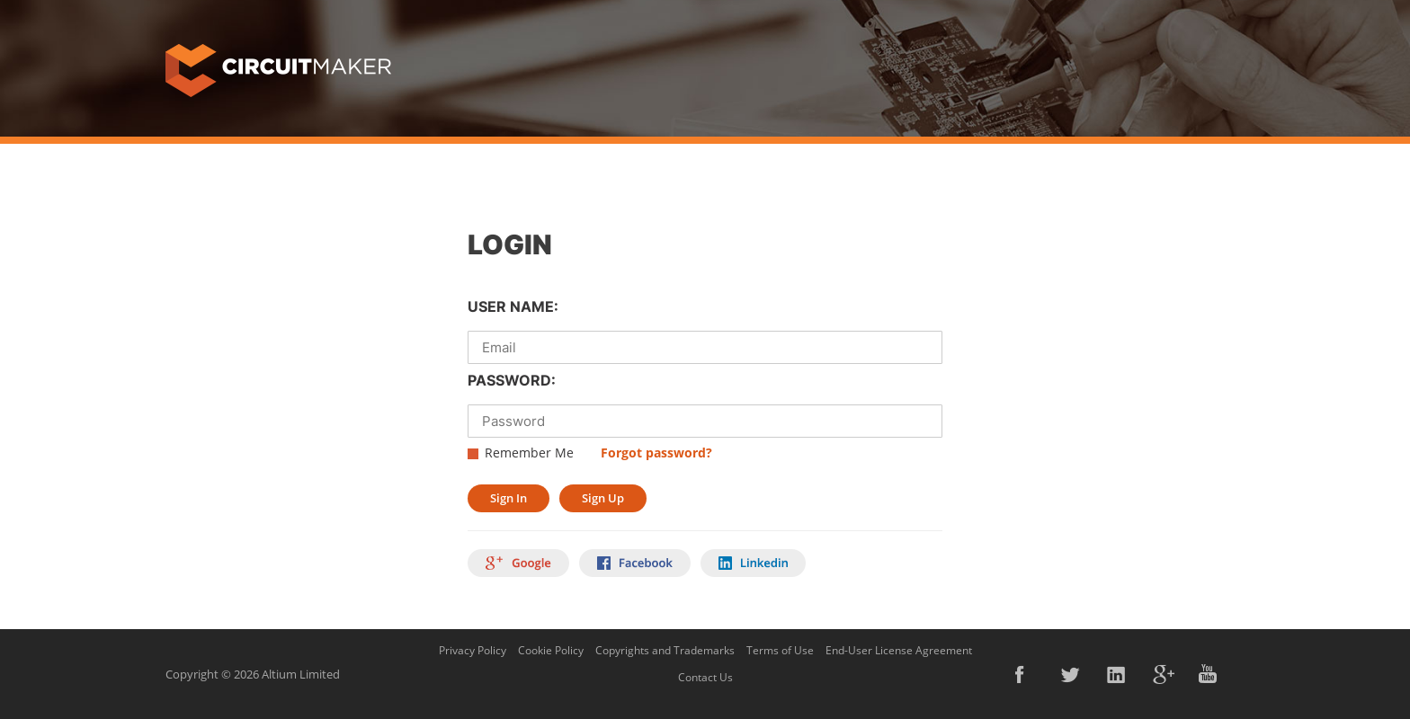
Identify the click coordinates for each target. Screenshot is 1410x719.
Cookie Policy (551, 650)
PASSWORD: (512, 380)
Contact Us (705, 677)
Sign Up (603, 498)
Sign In (508, 498)
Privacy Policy (472, 650)
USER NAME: (513, 306)
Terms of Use (780, 650)
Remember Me (529, 452)
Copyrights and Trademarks (665, 650)
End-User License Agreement (898, 650)
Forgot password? (656, 452)
